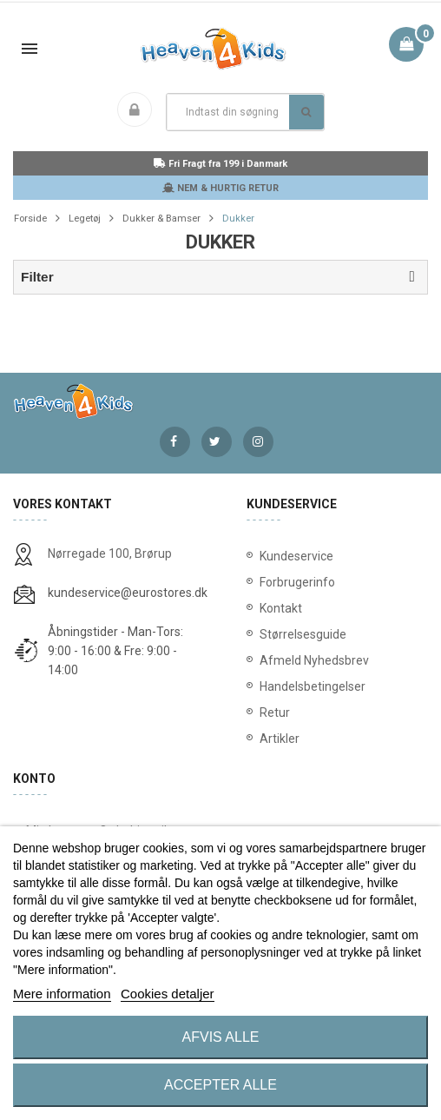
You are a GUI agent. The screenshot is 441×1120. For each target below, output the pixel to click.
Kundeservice (296, 556)
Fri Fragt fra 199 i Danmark (220, 163)
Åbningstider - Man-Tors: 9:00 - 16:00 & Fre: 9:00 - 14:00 (115, 651)
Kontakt (281, 608)
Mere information (62, 993)
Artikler (279, 739)
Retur (275, 712)
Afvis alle (221, 1037)
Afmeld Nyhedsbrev (314, 660)
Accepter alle (220, 1084)
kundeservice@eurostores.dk (127, 593)
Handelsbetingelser (312, 686)
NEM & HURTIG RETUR (220, 188)
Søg (306, 112)
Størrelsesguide (303, 634)
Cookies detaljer (167, 993)
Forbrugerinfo (297, 582)
